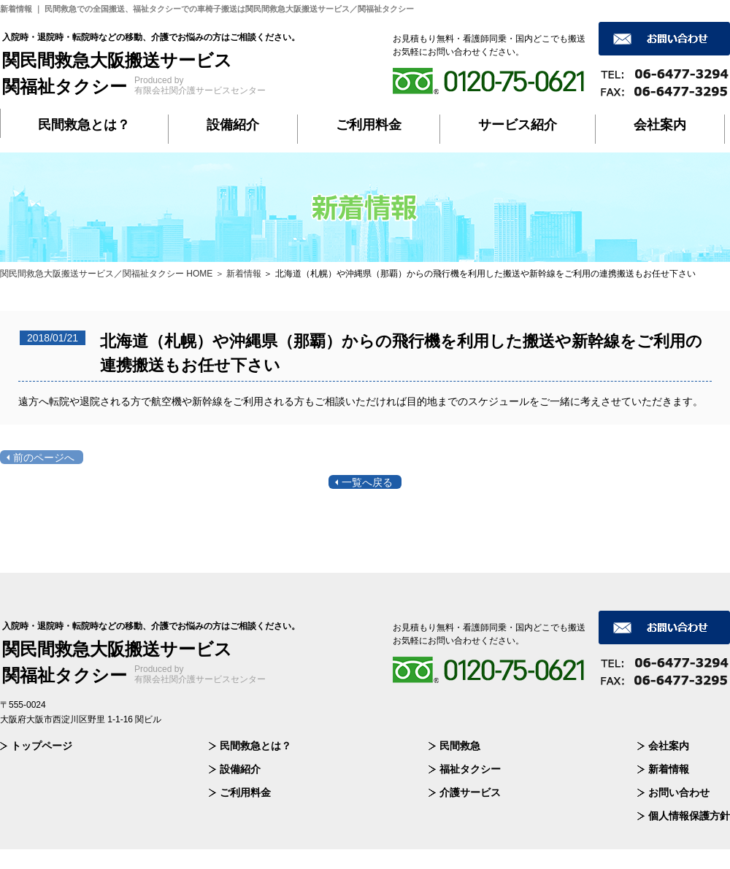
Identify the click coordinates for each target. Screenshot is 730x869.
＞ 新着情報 (238, 274)
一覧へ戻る (367, 482)
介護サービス (470, 792)
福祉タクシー (470, 769)
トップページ (41, 746)
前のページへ (43, 457)
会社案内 (660, 124)
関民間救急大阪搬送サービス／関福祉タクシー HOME (106, 274)
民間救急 (459, 746)
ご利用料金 (369, 124)
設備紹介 (233, 124)
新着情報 (668, 769)
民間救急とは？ (84, 124)
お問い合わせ (679, 792)
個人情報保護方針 (689, 816)
